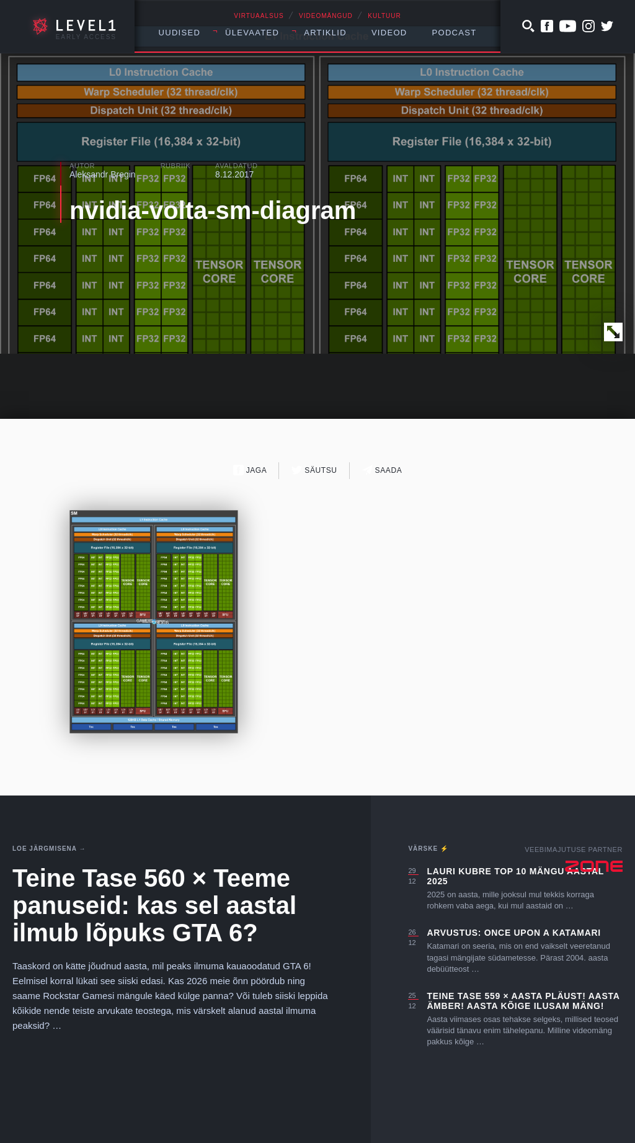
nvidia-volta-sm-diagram (212, 210)
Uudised (180, 32)
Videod (389, 32)
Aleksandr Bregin (102, 174)
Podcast (454, 32)
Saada (382, 470)
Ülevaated (252, 32)
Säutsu (314, 470)
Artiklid (325, 32)
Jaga (250, 470)
